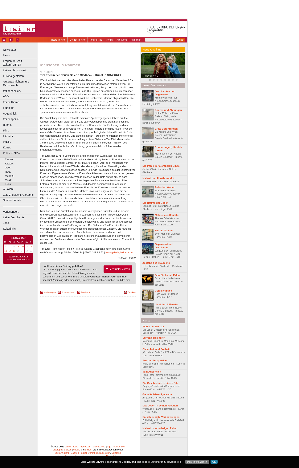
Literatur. (8, 136)
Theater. (9, 159)
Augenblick (9, 113)
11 (26, 246)
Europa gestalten (13, 76)
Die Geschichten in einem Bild (160, 383)
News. (7, 55)
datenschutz (99, 446)
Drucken (132, 292)
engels (76, 449)
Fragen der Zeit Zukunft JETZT (20, 62)
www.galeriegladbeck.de (119, 252)
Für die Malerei (164, 230)
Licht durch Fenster (166, 304)
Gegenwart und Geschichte (164, 246)
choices (68, 449)
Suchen (180, 39)
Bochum (59, 453)
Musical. (9, 175)
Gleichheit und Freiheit (156, 349)
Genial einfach (163, 290)
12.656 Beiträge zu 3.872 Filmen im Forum (18, 258)
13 (5, 251)
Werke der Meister (153, 326)
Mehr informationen (197, 462)
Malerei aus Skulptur (167, 215)
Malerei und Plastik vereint (158, 178)
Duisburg (116, 453)
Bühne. (7, 124)
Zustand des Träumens (156, 262)
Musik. (7, 141)
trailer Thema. (11, 102)
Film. (6, 130)
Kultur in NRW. (12, 153)
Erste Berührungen (166, 128)
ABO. (6, 96)
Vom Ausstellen (151, 371)
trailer (88, 449)
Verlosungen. (11, 211)
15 (14, 251)
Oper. (8, 167)
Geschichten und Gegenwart (165, 93)
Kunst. (7, 147)
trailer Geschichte (13, 217)
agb (109, 446)
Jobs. (6, 222)
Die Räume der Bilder (155, 202)
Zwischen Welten (165, 187)
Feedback (85, 292)
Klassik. (9, 163)
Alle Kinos (122, 39)
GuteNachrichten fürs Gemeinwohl (16, 83)
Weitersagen (50, 292)
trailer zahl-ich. (12, 90)
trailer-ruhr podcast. (15, 70)
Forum (109, 39)
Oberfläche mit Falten (168, 275)
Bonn (67, 453)
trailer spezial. (11, 119)
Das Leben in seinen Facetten (160, 405)
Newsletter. (10, 49)
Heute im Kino (58, 39)
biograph (57, 449)
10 (22, 246)
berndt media (71, 446)
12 (31, 246)
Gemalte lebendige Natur (157, 394)
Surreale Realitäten (153, 337)
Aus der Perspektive (154, 360)
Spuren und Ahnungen (168, 110)
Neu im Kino (96, 39)
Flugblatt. (8, 107)
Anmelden (136, 39)
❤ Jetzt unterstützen (118, 269)
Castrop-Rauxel (79, 453)
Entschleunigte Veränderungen (160, 417)
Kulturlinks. (9, 228)
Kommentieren (68, 292)
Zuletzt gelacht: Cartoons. (18, 194)
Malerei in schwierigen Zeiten (159, 428)
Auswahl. (8, 189)
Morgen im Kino (77, 39)
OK (214, 462)
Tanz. (8, 171)
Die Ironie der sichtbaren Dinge (161, 165)
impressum (85, 446)
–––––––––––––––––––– (18, 206)
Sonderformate (12, 200)
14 (10, 251)
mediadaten (119, 446)
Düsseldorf (104, 453)
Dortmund (93, 453)
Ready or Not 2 (150, 76)
